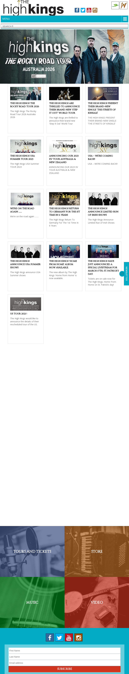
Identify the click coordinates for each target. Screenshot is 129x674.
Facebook (77, 10)
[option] (64, 57)
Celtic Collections (115, 5)
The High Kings (33, 8)
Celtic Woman (123, 5)
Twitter (83, 10)
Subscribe (64, 670)
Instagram (95, 10)
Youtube (89, 10)
